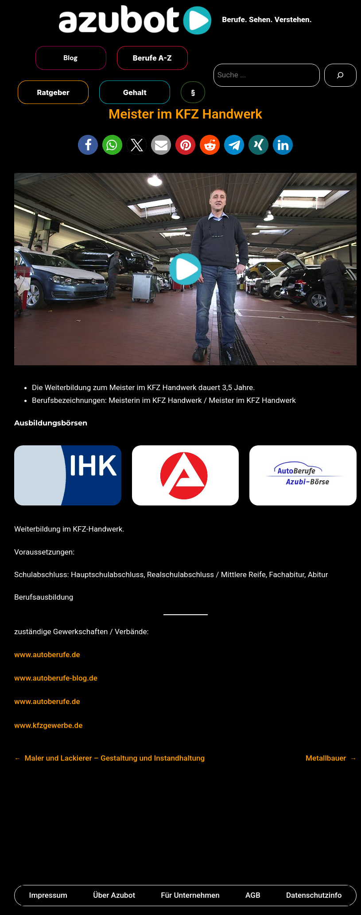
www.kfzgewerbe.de (48, 725)
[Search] (340, 75)
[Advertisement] (180, 827)
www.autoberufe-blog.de (55, 678)
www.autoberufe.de (47, 654)
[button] (88, 145)
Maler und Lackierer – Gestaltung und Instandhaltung (115, 758)
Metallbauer (326, 758)
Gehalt (135, 92)
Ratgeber (53, 92)
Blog (70, 57)
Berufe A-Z (152, 58)
